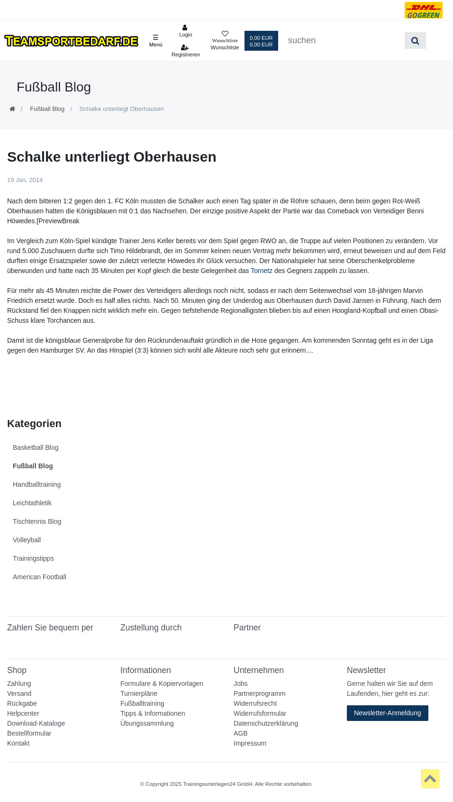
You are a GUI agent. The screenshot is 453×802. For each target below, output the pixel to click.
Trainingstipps (33, 558)
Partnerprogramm (260, 693)
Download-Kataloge (36, 723)
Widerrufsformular (260, 713)
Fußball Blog (47, 108)
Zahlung (19, 683)
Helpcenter (23, 713)
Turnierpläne (138, 693)
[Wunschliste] (224, 41)
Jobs (241, 683)
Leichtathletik (32, 503)
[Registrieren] (186, 51)
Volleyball (27, 540)
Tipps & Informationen (152, 713)
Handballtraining (37, 484)
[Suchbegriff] (343, 40)
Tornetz (261, 270)
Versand (19, 693)
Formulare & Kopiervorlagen (161, 683)
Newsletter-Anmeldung (387, 713)
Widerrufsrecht (255, 703)
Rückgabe (22, 703)
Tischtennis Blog (37, 521)
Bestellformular (29, 733)
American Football (39, 577)
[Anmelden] (186, 31)
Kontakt (18, 743)
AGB (241, 733)
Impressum (250, 743)
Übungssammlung (147, 723)
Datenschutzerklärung (266, 723)
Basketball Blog (36, 447)
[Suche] (415, 40)
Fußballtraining (142, 703)
